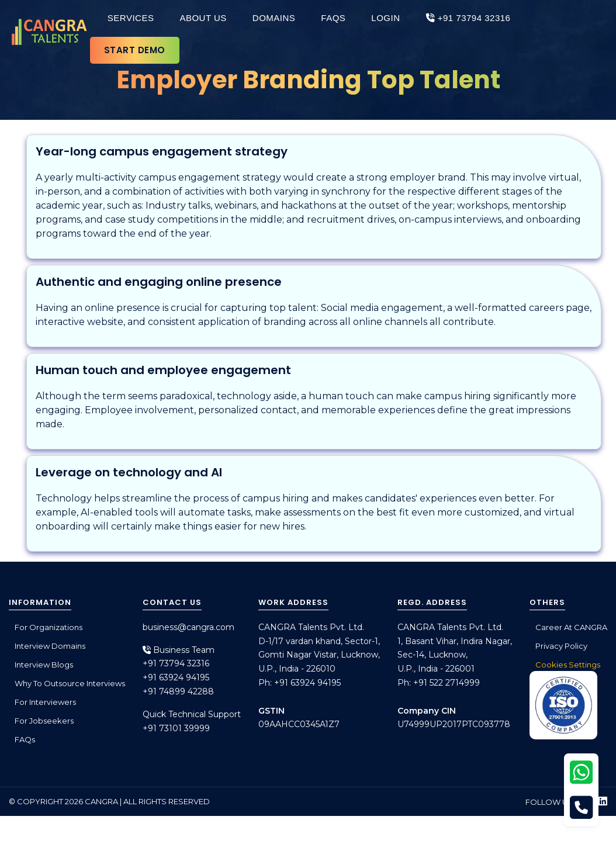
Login (385, 18)
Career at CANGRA (571, 627)
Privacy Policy (561, 646)
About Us (202, 18)
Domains (274, 18)
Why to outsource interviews (70, 683)
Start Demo (134, 50)
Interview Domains (50, 646)
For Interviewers (45, 702)
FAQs (333, 18)
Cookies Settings (567, 664)
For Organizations (48, 627)
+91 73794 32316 (468, 18)
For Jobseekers (44, 720)
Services (131, 18)
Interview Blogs (44, 664)
